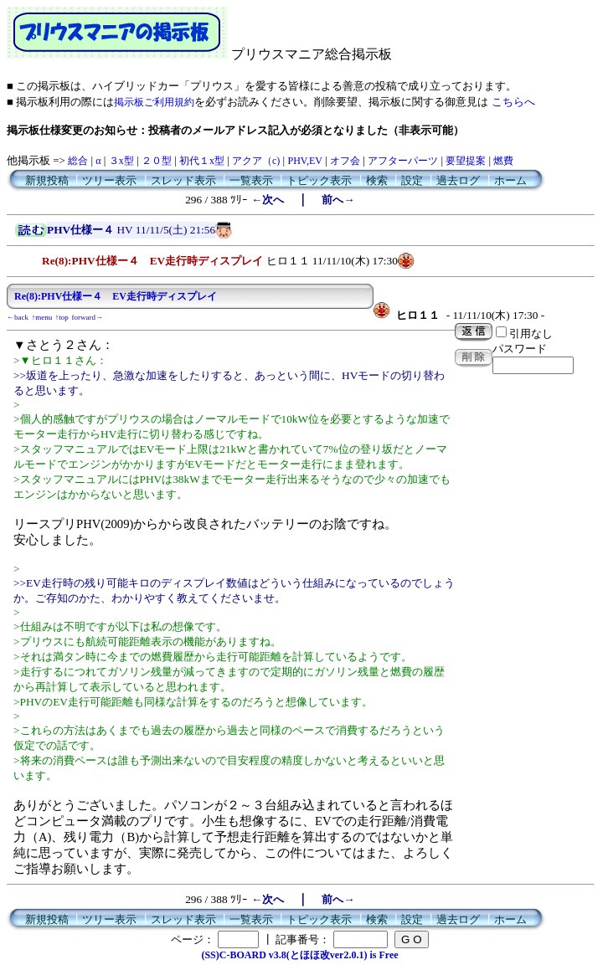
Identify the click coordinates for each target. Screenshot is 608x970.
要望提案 (466, 161)
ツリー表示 (109, 180)
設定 (412, 180)
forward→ (88, 317)
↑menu (42, 317)
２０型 (157, 161)
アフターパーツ (403, 161)
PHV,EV (304, 161)
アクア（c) (256, 161)
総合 (78, 161)
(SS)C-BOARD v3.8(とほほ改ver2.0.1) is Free (299, 955)
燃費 (503, 161)
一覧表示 (251, 180)
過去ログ (458, 180)
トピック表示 (319, 180)
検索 (377, 180)
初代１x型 (201, 161)
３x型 (121, 161)
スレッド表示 (183, 180)
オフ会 (345, 161)
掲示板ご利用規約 (154, 102)
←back (17, 317)
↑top (62, 317)
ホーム (510, 180)
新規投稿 (47, 180)
